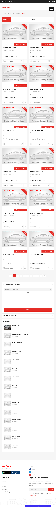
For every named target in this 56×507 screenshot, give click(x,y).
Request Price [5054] (16, 424)
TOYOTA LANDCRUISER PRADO (20, 334)
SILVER (18, 139)
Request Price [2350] (48, 168)
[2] (44, 275)
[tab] (28, 284)
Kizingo (14, 328)
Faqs (3, 483)
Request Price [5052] (16, 441)
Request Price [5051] (16, 347)
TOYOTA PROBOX (16, 351)
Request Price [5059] (16, 381)
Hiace (23, 13)
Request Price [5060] (16, 372)
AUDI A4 (14, 411)
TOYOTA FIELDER (16, 419)
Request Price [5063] (16, 330)
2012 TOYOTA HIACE (36, 213)
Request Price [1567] (20, 127)
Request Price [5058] (16, 389)
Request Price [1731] (20, 251)
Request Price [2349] (20, 168)
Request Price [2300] (20, 44)
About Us (5, 1)
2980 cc (13, 56)
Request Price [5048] (16, 338)
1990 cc (13, 97)
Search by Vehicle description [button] (28, 284)
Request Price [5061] (16, 364)
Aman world (6, 8)
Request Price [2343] (48, 127)
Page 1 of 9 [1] (6, 19)
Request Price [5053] (16, 432)
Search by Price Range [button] (28, 315)
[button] (52, 1)
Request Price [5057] (16, 398)
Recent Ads (6, 321)
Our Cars (12, 13)
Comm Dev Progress (7, 492)
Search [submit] (28, 309)
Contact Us (12, 1)
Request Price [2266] (48, 86)
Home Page (5, 13)
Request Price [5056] (16, 407)
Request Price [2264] (48, 44)
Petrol (6, 97)
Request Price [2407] (48, 251)
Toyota (18, 13)
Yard (17, 328)
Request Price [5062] (16, 355)
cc (35, 222)
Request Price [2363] (20, 210)
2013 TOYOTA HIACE (36, 48)
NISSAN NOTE (15, 360)
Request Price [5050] (16, 449)
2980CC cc (10, 139)
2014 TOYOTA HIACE (9, 48)
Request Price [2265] (20, 86)
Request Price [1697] (48, 210)
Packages (4, 486)
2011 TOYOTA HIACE (9, 130)
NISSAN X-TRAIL (16, 436)
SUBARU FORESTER (17, 343)
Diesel (6, 56)
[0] (10, 275)
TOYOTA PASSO (16, 326)
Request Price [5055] (16, 415)
